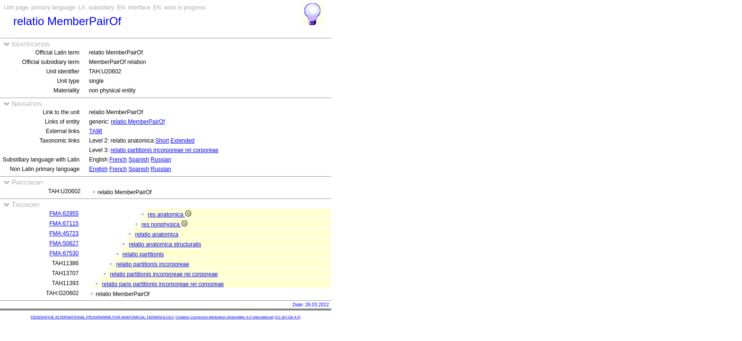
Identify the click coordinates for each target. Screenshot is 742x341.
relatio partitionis (143, 254)
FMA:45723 (64, 233)
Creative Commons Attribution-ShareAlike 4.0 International (224, 317)
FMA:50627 (64, 243)
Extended (182, 140)
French (118, 159)
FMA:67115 (64, 223)
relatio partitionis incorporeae (152, 264)
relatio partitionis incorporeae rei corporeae (165, 150)
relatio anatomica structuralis (165, 244)
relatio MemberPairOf (138, 121)
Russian (160, 159)
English (98, 169)
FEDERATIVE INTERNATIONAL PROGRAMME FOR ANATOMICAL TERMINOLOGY (102, 317)
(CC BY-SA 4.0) (287, 317)
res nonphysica (164, 224)
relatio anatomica (156, 234)
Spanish (139, 159)
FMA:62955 (64, 213)
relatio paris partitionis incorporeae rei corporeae (163, 284)
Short (162, 140)
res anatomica (169, 214)
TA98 (95, 131)
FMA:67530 (64, 253)
